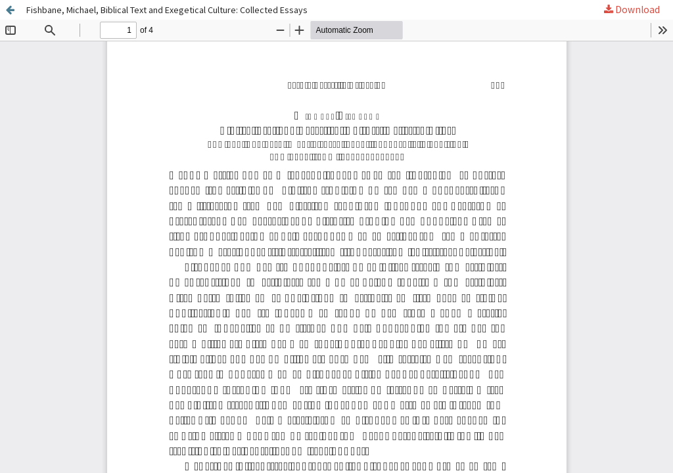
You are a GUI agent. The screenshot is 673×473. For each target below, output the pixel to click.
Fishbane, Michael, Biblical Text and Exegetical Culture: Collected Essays (167, 10)
